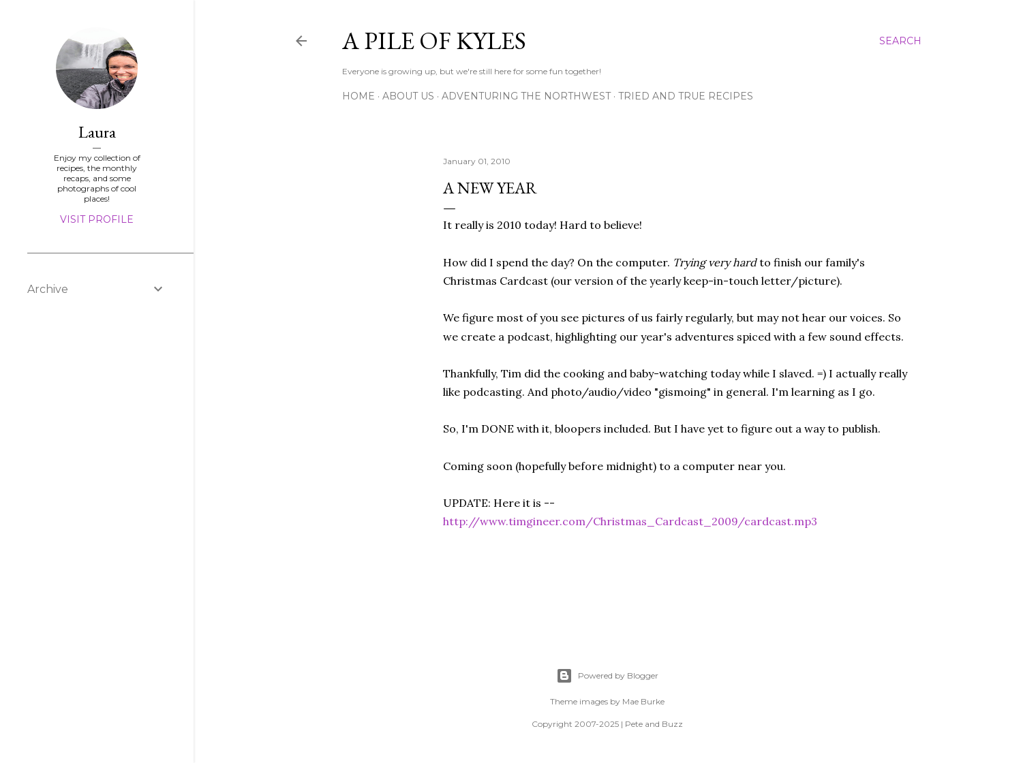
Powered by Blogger (607, 676)
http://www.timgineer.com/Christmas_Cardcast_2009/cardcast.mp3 (630, 521)
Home (358, 96)
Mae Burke (643, 701)
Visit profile (97, 219)
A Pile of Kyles (434, 41)
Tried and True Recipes (685, 96)
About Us (408, 96)
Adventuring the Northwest (526, 96)
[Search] (900, 41)
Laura (97, 131)
